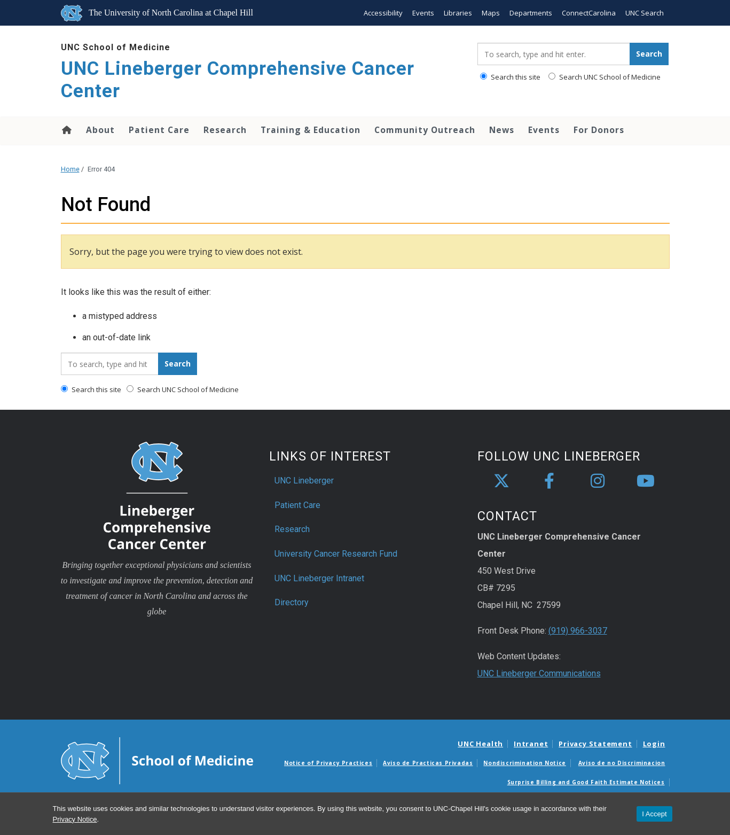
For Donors (599, 130)
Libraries (458, 13)
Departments (530, 13)
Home (66, 130)
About (100, 130)
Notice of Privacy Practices (328, 763)
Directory (291, 602)
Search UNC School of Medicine (604, 77)
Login (654, 743)
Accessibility (383, 13)
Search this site (510, 77)
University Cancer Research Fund (335, 554)
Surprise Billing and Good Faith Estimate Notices (586, 782)
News (501, 130)
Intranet (531, 743)
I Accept (654, 814)
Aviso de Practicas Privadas (428, 763)
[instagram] (597, 481)
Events (423, 13)
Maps (491, 13)
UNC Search (644, 13)
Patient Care (159, 130)
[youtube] (645, 481)
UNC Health (480, 743)
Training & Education (310, 130)
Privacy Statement (595, 743)
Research (225, 130)
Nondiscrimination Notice (524, 763)
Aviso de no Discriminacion (621, 763)
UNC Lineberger (304, 480)
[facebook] (549, 481)
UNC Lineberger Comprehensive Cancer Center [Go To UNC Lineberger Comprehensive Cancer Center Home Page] (237, 80)
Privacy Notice (75, 819)
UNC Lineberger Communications (539, 673)
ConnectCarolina (589, 13)
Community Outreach (424, 130)
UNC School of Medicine (115, 47)
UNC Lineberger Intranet (319, 578)
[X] (501, 481)
